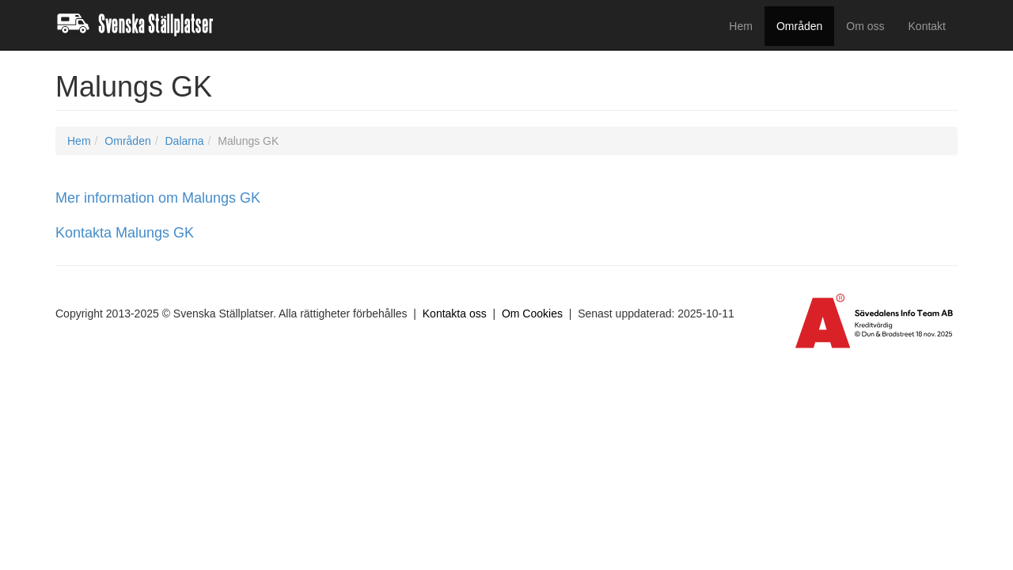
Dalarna (184, 141)
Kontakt (927, 26)
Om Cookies (532, 313)
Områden (799, 26)
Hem (741, 26)
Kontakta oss (455, 313)
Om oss (865, 26)
